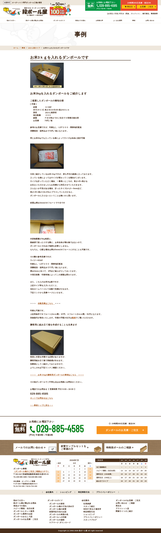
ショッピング (65, 492)
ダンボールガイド (59, 20)
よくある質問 (117, 20)
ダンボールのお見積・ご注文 (122, 430)
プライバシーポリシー (105, 492)
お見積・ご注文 (146, 7)
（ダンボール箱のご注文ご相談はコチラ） (31, 471)
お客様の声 (99, 20)
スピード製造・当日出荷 (23, 508)
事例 (133, 20)
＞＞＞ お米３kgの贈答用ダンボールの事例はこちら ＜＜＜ (57, 375)
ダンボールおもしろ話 (22, 517)
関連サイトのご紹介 (124, 511)
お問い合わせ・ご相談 (125, 503)
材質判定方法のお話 (57, 512)
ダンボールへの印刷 (57, 517)
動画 (74, 318)
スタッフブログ (90, 520)
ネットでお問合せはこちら (41, 398)
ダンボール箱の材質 (57, 509)
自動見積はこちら (46, 303)
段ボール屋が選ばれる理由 (34, 20)
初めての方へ (11, 20)
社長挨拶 (87, 504)
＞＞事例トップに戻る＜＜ (41, 405)
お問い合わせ (150, 20)
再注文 (129, 7)
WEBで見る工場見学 (92, 509)
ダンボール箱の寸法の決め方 (61, 506)
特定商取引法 (84, 492)
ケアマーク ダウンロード (60, 522)
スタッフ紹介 (89, 506)
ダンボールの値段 (57, 520)
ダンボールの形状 (57, 504)
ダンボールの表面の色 (58, 514)
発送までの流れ (80, 20)
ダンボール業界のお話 (22, 514)
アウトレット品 (122, 508)
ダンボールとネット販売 (23, 511)
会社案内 (49, 492)
